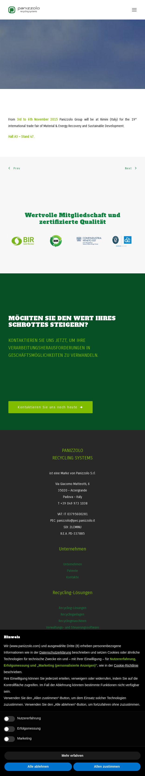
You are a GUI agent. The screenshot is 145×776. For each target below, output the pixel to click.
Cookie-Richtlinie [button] (126, 665)
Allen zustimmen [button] (107, 766)
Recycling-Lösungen (72, 608)
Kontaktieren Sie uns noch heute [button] (50, 407)
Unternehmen (72, 564)
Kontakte (72, 577)
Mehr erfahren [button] (72, 755)
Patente (72, 571)
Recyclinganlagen (72, 614)
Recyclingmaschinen (72, 621)
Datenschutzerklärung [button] (55, 652)
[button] (134, 10)
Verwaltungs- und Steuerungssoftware (72, 627)
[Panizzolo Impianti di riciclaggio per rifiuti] (24, 9)
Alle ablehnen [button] (38, 766)
